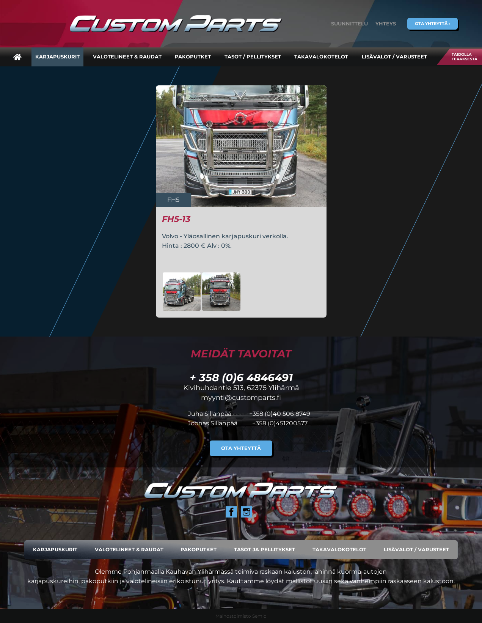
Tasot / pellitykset (253, 57)
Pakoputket (193, 57)
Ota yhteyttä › (432, 23)
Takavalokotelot (321, 57)
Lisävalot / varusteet (394, 57)
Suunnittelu (349, 24)
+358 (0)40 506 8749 (279, 413)
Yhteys (385, 24)
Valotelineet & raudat (127, 57)
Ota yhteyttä (241, 448)
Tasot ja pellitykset (264, 549)
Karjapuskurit (57, 57)
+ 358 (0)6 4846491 (241, 377)
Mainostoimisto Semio (241, 616)
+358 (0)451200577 (280, 423)
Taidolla (464, 56)
